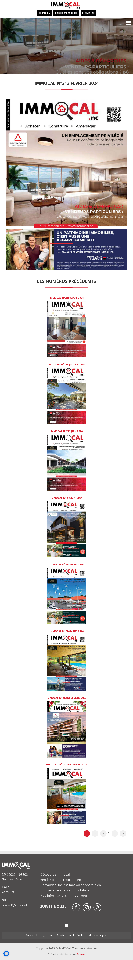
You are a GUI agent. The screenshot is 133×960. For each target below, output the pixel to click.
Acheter (61, 935)
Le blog (40, 935)
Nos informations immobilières (64, 895)
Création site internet (66, 954)
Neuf (71, 935)
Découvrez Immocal (55, 874)
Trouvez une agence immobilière (65, 890)
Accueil (29, 935)
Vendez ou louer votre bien (60, 880)
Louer (50, 935)
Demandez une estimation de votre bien (70, 885)
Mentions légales (98, 935)
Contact (81, 935)
